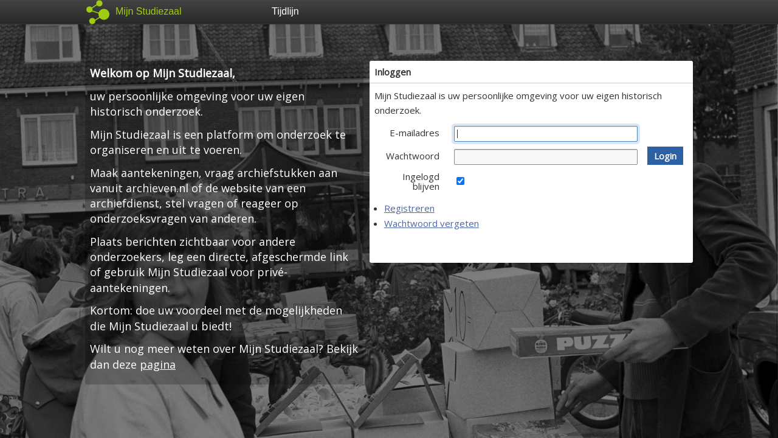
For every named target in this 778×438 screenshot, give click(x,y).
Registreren (409, 208)
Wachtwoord (412, 156)
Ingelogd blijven (420, 181)
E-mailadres (414, 133)
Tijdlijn (285, 11)
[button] (665, 156)
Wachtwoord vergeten (431, 223)
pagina (158, 364)
